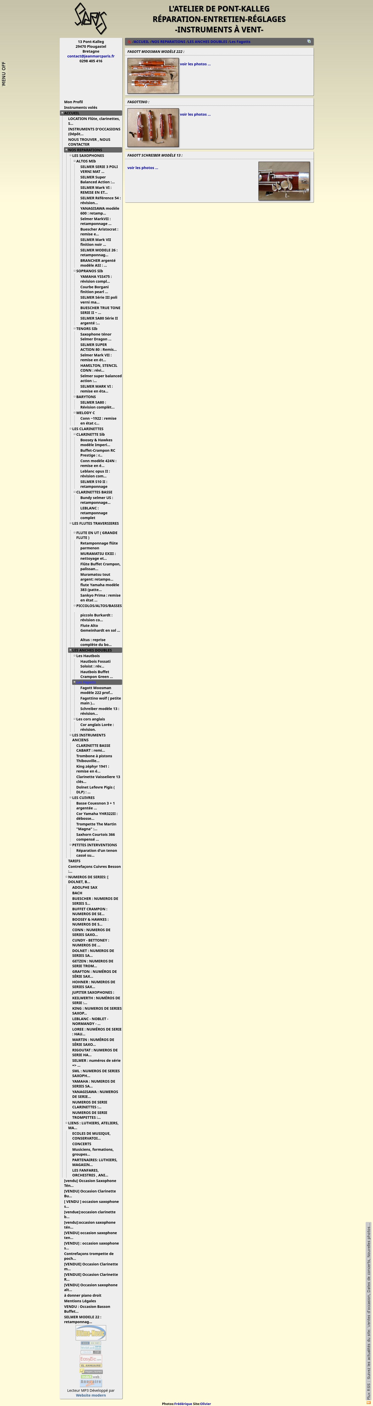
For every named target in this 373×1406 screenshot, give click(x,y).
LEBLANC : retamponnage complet (94, 513)
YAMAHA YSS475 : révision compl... (97, 279)
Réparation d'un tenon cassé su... (96, 853)
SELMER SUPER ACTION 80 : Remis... (100, 347)
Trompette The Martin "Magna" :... (96, 826)
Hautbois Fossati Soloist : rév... (95, 664)
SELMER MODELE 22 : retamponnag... (82, 1319)
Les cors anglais (92, 719)
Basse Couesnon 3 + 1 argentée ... (95, 805)
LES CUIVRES (85, 797)
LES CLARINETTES (89, 428)
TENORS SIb (88, 328)
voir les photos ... (195, 64)
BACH (79, 892)
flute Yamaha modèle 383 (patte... (99, 587)
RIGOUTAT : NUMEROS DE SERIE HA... (95, 1052)
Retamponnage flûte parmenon (99, 545)
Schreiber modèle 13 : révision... (99, 711)
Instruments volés (81, 107)
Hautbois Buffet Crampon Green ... (98, 674)
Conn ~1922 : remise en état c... (98, 421)
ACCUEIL (73, 113)
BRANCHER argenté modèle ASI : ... (98, 263)
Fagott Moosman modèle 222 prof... (98, 690)
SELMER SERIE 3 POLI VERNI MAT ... (99, 169)
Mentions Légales (82, 1300)
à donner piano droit (84, 1295)
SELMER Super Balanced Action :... (99, 179)
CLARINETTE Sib (92, 434)
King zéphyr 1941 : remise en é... (92, 769)
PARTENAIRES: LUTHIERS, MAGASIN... (95, 1162)
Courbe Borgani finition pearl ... (96, 289)
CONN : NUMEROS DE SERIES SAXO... (91, 932)
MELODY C (87, 412)
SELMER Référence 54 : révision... (100, 200)
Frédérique (183, 1403)
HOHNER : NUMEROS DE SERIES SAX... (93, 984)
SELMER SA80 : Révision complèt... (99, 405)
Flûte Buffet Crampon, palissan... (100, 566)
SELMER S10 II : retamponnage (96, 484)
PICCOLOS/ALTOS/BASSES (99, 607)
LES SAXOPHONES (90, 155)
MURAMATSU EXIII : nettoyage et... (98, 556)
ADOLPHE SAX (86, 887)
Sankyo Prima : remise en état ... (100, 597)
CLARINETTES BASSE (96, 492)
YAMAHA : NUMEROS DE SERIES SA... (93, 1083)
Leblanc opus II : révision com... (95, 473)
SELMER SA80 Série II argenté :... (99, 320)
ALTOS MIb (88, 161)
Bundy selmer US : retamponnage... (97, 500)
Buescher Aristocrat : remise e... (99, 231)
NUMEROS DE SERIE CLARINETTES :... (89, 1104)
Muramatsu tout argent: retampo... (98, 577)
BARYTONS (88, 396)
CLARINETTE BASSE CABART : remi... (93, 748)
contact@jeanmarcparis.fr (91, 56)
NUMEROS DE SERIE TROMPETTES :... (89, 1115)
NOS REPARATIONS (87, 149)
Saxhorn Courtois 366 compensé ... (95, 837)
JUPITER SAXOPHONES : (95, 992)
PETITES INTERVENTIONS (96, 844)
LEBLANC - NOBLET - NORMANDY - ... (90, 1021)
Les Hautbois (90, 655)
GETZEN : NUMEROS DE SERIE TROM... (92, 963)
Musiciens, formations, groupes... (93, 1152)
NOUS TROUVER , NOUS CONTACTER (89, 142)
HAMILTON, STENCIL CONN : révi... (99, 368)
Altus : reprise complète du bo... (98, 642)
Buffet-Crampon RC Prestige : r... (97, 453)
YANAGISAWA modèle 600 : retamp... (99, 211)
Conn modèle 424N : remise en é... (98, 463)
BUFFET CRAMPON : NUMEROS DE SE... (90, 911)
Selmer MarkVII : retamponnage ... (98, 221)
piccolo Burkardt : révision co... (96, 617)
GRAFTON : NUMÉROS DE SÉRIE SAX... (94, 974)
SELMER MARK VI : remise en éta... (96, 389)
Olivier (205, 1403)
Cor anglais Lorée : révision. (97, 727)
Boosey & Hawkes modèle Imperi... (97, 442)
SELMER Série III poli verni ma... (99, 300)
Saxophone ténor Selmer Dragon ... (97, 336)
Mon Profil (73, 101)
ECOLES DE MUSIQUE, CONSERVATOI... (91, 1136)
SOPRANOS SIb (91, 270)
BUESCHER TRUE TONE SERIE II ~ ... (100, 310)
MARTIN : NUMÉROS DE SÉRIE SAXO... (93, 1042)
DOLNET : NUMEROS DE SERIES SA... (93, 953)
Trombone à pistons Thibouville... (94, 758)
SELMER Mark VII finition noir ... (95, 242)
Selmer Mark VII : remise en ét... (96, 357)
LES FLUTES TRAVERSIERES (95, 525)
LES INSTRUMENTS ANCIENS (89, 737)
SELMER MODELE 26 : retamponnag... (99, 252)
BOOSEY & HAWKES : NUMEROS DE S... (90, 922)
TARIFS (76, 860)
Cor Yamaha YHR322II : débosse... (97, 816)
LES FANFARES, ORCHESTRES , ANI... (92, 1172)
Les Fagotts (88, 682)
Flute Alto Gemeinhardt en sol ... (100, 630)
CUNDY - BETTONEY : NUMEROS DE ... (90, 942)
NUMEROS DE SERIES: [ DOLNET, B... (88, 879)
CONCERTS (83, 1143)
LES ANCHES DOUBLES (94, 650)
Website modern (91, 1395)
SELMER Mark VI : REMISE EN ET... (96, 190)
